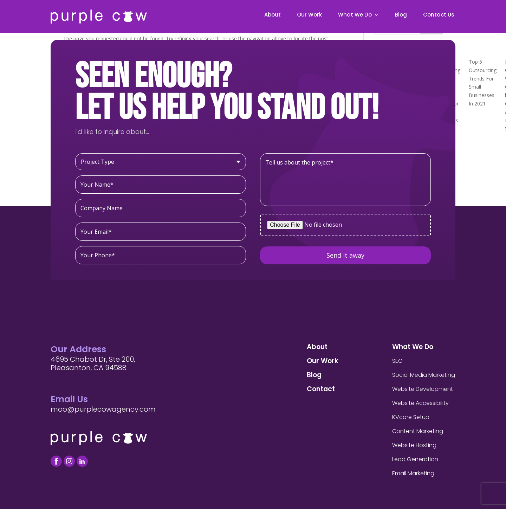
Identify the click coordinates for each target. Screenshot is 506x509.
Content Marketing (417, 431)
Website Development (422, 389)
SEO (397, 361)
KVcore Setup (410, 417)
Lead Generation (415, 459)
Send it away (345, 255)
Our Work (309, 15)
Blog (401, 15)
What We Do (355, 15)
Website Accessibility (420, 403)
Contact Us (438, 15)
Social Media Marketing (423, 375)
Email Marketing (413, 473)
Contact (321, 389)
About (272, 15)
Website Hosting (414, 445)
